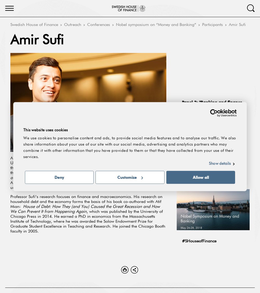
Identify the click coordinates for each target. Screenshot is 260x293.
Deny (59, 177)
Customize (130, 177)
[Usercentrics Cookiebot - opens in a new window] (214, 113)
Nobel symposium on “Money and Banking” (156, 25)
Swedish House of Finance (34, 25)
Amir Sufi (237, 25)
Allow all (201, 177)
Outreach (72, 25)
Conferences (98, 25)
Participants (212, 25)
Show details (220, 164)
